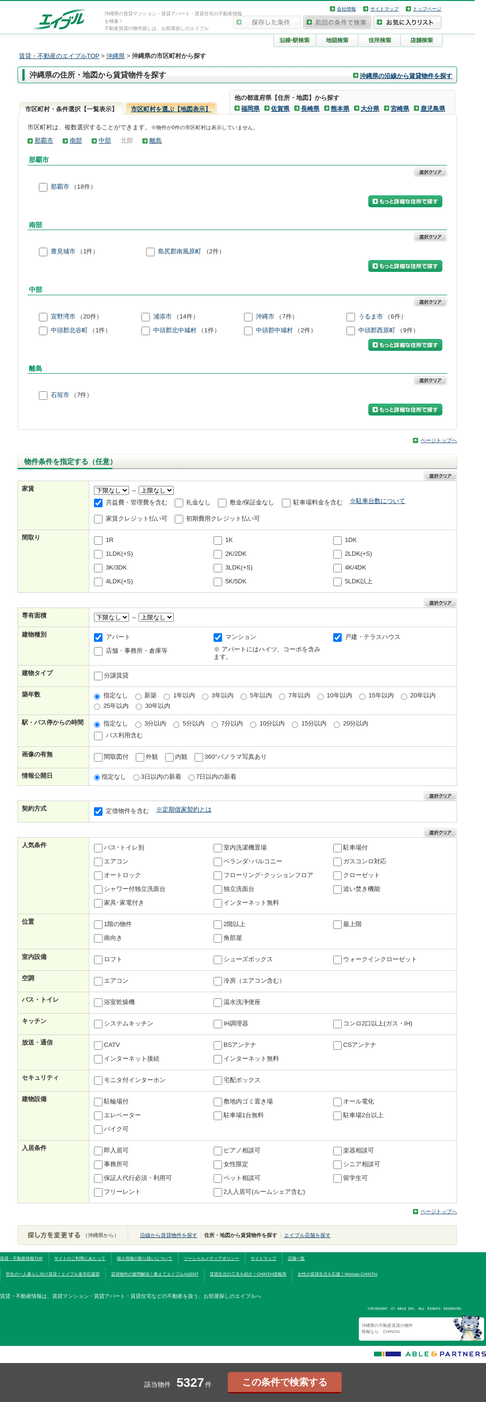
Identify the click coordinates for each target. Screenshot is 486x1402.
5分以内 (194, 723)
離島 (156, 140)
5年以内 (261, 695)
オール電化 (358, 1101)
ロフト (113, 959)
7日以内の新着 (216, 776)
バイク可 (116, 1129)
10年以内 (339, 695)
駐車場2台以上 (363, 1115)
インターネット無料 (251, 903)
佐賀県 (280, 108)
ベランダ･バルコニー (253, 861)
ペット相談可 (242, 1178)
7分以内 (232, 723)
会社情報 (346, 8)
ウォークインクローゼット (380, 959)
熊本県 (340, 108)
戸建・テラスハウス (373, 636)
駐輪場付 (116, 1101)
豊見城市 (63, 251)
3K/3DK (116, 567)
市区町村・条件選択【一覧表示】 (71, 109)
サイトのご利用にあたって (79, 1258)
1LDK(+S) (119, 553)
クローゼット (361, 875)
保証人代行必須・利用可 (138, 1178)
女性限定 (236, 1164)
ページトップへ (439, 440)
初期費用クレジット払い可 (223, 518)
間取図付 (116, 756)
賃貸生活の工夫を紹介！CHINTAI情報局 (248, 1274)
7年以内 (299, 695)
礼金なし (198, 502)
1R (110, 539)
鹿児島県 (433, 108)
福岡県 (250, 108)
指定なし (115, 695)
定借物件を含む (127, 811)
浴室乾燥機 (119, 1002)
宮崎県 (400, 108)
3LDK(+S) (238, 567)
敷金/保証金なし (252, 502)
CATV (112, 1045)
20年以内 (423, 695)
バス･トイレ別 (124, 847)
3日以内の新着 (161, 776)
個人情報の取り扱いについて (144, 1258)
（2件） (214, 251)
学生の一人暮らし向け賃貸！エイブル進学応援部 (53, 1274)
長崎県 (310, 108)
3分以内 (155, 723)
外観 (152, 756)
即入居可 (116, 1150)
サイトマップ (384, 8)
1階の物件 (118, 924)
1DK (351, 539)
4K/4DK (355, 567)
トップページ (427, 8)
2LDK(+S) (358, 553)
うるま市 (370, 316)
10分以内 (272, 723)
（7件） (287, 316)
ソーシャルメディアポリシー (211, 1258)
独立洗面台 (239, 889)
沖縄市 (265, 316)
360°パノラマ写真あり (236, 756)
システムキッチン (128, 1023)
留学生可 (355, 1178)
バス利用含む (124, 735)
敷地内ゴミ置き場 (248, 1101)
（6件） (395, 316)
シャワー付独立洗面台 (135, 889)
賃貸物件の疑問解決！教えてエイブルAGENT (154, 1274)
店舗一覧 (296, 1258)
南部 (76, 140)
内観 (181, 756)
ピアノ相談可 (242, 1150)
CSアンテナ (359, 1045)
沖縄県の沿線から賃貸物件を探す (406, 75)
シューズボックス (248, 959)
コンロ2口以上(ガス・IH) (377, 1023)
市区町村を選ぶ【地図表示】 (171, 109)
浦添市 (162, 316)
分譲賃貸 (116, 675)
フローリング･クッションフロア (268, 875)
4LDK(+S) (119, 581)
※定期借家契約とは (184, 809)
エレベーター (122, 1115)
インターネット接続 (131, 1059)
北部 (127, 140)
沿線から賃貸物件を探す (168, 1235)
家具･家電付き (124, 903)
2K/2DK (236, 553)
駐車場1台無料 (244, 1115)
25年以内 (116, 705)
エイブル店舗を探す (307, 1235)
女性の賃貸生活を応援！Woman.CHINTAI (337, 1274)
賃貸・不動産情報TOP (21, 1258)
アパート (118, 636)
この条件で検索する (284, 1382)
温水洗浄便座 (242, 1002)
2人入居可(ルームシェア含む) (264, 1192)
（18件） (83, 186)
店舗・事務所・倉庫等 (137, 650)
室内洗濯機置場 (245, 847)
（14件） (185, 316)
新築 (150, 695)
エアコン (116, 861)
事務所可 (116, 1164)
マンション (240, 636)
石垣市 (60, 395)
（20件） (89, 316)
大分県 (370, 108)
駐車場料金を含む (318, 502)
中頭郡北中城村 (174, 330)
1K (229, 539)
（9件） (408, 330)
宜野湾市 (63, 316)
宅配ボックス (242, 1080)
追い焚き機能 (361, 889)
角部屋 (233, 938)
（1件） (88, 251)
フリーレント (122, 1192)
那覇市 (44, 140)
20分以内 (355, 723)
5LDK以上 (359, 581)
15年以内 (380, 695)
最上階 (352, 924)
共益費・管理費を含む (137, 502)
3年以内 (223, 695)
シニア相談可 (361, 1164)
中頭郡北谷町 (69, 330)
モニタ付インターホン (135, 1080)
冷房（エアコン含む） (254, 981)
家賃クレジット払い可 (137, 518)
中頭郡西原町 (376, 330)
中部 (105, 140)
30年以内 (157, 705)
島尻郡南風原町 (179, 251)
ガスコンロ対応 (364, 861)
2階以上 (234, 924)
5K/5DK (236, 581)
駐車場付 (355, 847)
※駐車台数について (377, 500)
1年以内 (184, 695)
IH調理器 (236, 1023)
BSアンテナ (240, 1045)
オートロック (122, 875)
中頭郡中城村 (274, 330)
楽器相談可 (358, 1150)
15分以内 (314, 723)
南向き (113, 938)
